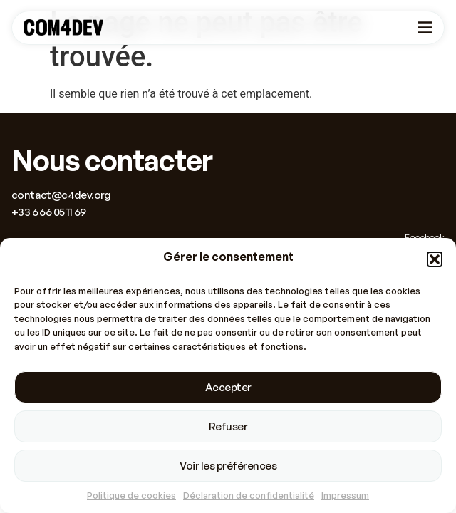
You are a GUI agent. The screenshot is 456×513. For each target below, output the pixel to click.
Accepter (228, 387)
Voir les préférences (228, 465)
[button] (435, 259)
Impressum (345, 496)
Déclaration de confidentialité (248, 496)
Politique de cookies (131, 496)
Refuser (228, 426)
